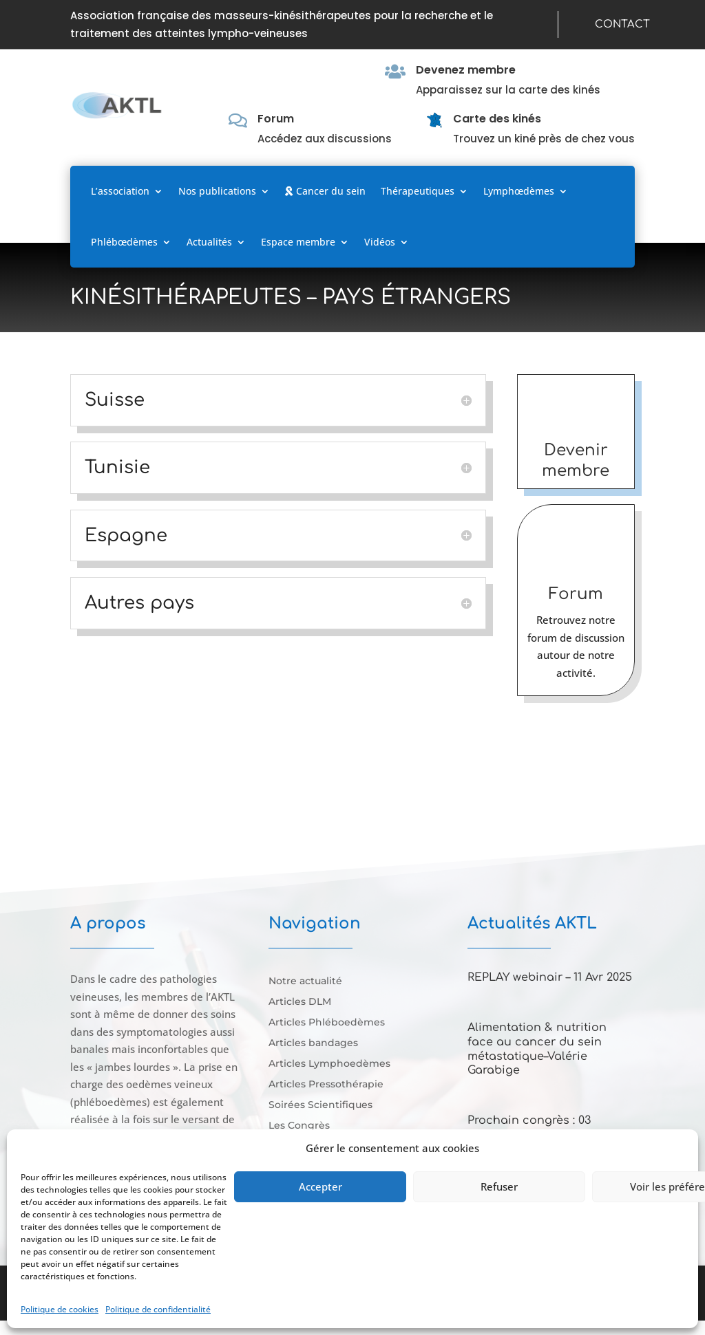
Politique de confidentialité (158, 1309)
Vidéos (379, 241)
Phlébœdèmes (124, 241)
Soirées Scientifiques (320, 1105)
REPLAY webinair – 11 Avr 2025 (549, 977)
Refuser (499, 1186)
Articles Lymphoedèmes (329, 1064)
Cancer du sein (325, 190)
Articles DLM (300, 1002)
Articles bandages (313, 1043)
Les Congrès (299, 1125)
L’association (120, 190)
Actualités (209, 241)
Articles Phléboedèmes (327, 1022)
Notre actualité (305, 981)
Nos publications (217, 190)
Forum (275, 119)
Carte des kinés (497, 119)
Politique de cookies (59, 1309)
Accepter (320, 1186)
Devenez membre (466, 70)
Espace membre (298, 241)
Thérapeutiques (417, 190)
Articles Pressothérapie (326, 1084)
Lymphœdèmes (518, 190)
